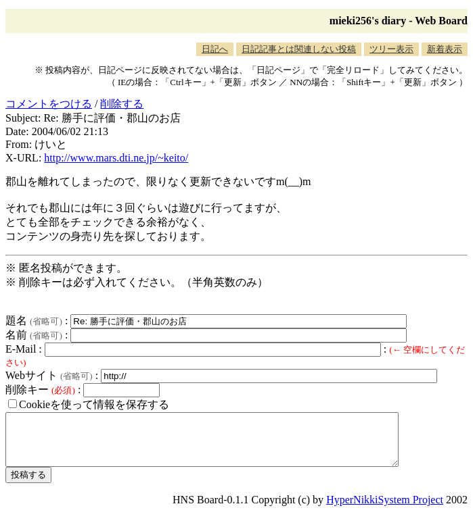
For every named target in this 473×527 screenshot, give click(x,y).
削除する (121, 103)
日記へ (215, 49)
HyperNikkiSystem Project (384, 510)
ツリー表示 (391, 49)
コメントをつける (48, 103)
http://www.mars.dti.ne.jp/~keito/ (116, 158)
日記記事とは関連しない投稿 (299, 49)
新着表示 (444, 49)
